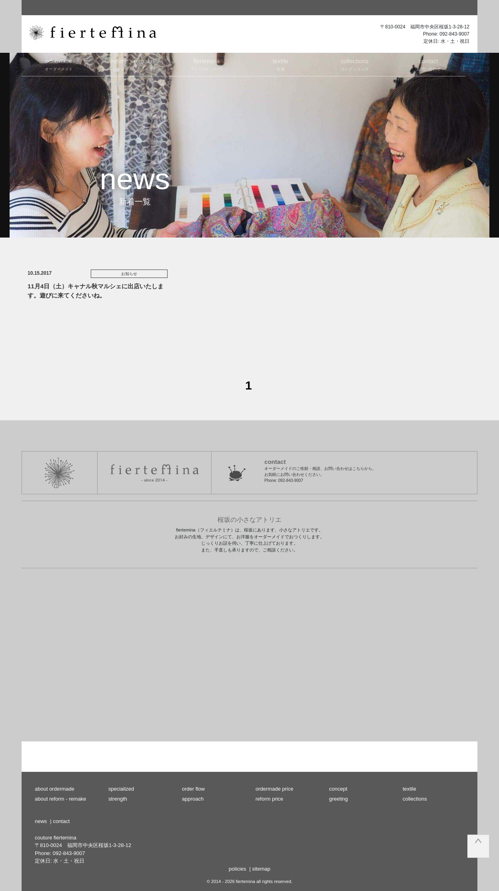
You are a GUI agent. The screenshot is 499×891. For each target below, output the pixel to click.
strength (117, 799)
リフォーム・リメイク (133, 64)
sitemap (261, 869)
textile (409, 789)
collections (415, 799)
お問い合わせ (428, 64)
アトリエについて (207, 64)
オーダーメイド (59, 64)
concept (338, 789)
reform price (269, 799)
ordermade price (274, 789)
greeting (338, 799)
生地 (280, 64)
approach (193, 799)
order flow (193, 789)
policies (237, 869)
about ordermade (54, 789)
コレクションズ (354, 64)
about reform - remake (60, 799)
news (41, 821)
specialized (121, 789)
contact (61, 821)
